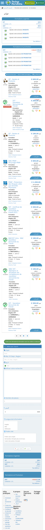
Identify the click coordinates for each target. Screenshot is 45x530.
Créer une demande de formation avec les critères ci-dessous (23, 341)
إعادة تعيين (18, 448)
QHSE (9, 94)
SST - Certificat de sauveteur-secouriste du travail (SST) (15, 209)
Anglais (10, 425)
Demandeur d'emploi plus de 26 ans (20, 439)
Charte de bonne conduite (8, 515)
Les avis (7, 528)
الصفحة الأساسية (8, 8)
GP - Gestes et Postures (13, 80)
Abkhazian (10, 429)
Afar (10, 427)
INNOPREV (36, 89)
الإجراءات (36, 96)
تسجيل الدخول (29, 3)
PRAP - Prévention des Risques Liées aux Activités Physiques (15, 184)
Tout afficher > (37, 41)
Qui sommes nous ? (18, 496)
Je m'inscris (40, 3)
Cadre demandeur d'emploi (20, 441)
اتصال (17, 503)
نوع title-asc (37, 74)
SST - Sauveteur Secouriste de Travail (18, 103)
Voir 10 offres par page (24, 74)
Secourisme (14, 234)
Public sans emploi (20, 437)
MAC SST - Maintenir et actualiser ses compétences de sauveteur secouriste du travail (15, 274)
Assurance (8, 518)
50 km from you (11, 74)
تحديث (27, 448)
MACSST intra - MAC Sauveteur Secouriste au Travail (15, 240)
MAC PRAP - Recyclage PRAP (14, 162)
